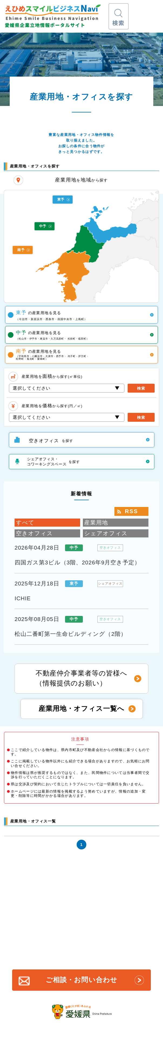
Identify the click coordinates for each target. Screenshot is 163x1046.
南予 (21, 250)
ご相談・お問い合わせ (81, 979)
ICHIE (23, 598)
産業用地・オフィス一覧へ (81, 708)
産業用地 (96, 522)
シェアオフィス (106, 533)
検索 (141, 388)
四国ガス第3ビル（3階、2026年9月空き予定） (78, 562)
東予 (60, 199)
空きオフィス (34, 533)
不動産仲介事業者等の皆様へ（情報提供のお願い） (81, 678)
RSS (131, 511)
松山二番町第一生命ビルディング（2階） (71, 634)
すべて (25, 522)
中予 (42, 226)
